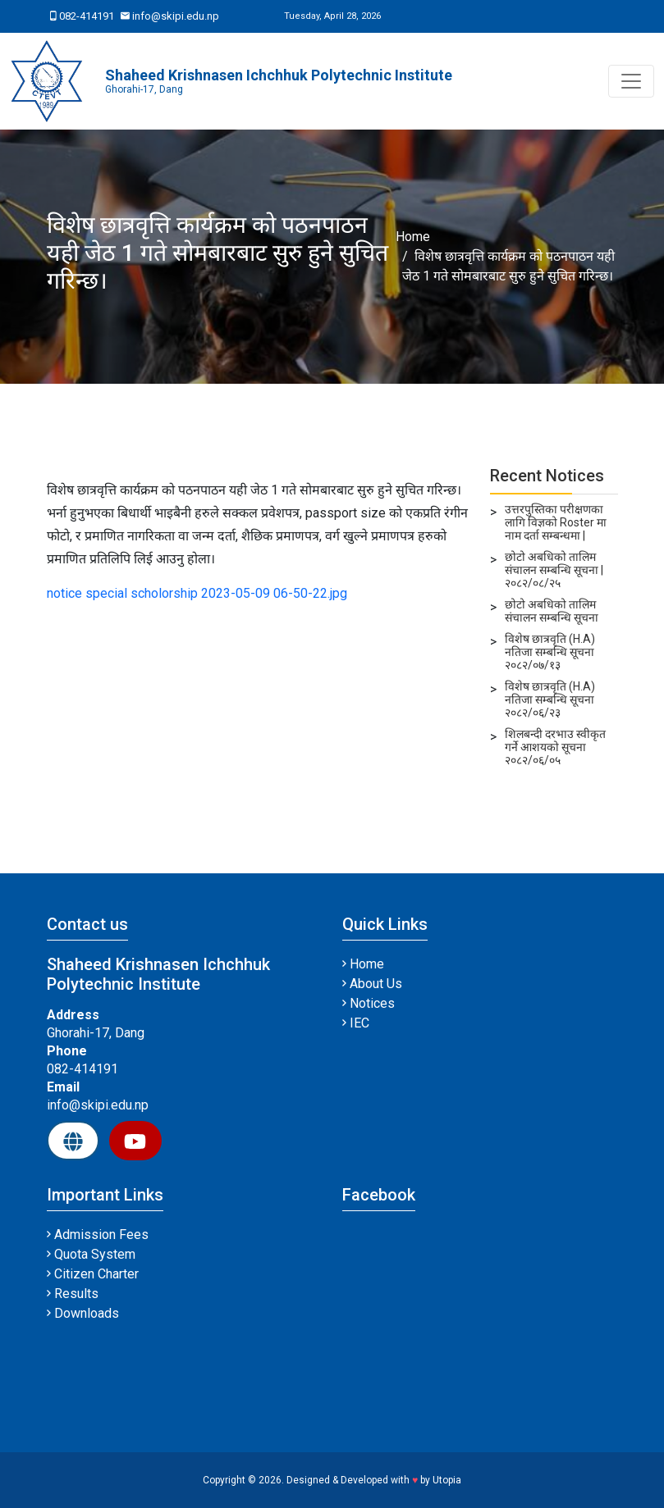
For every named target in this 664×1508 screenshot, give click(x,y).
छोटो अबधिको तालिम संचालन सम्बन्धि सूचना (551, 611)
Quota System (91, 1254)
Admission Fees (98, 1234)
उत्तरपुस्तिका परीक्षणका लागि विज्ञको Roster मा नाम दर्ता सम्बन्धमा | (556, 522)
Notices (368, 1003)
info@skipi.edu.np (170, 16)
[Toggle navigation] (631, 81)
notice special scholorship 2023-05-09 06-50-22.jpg (197, 593)
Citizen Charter (93, 1274)
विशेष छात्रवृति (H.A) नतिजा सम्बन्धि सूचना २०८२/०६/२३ (550, 699)
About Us (372, 983)
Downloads (83, 1313)
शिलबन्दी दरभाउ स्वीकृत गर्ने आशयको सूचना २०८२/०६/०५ (555, 747)
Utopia (447, 1480)
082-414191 (82, 16)
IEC (355, 1023)
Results (72, 1293)
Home (413, 236)
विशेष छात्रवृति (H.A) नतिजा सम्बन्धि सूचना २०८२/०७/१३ (550, 652)
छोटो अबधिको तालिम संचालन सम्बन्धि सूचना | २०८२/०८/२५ (554, 570)
